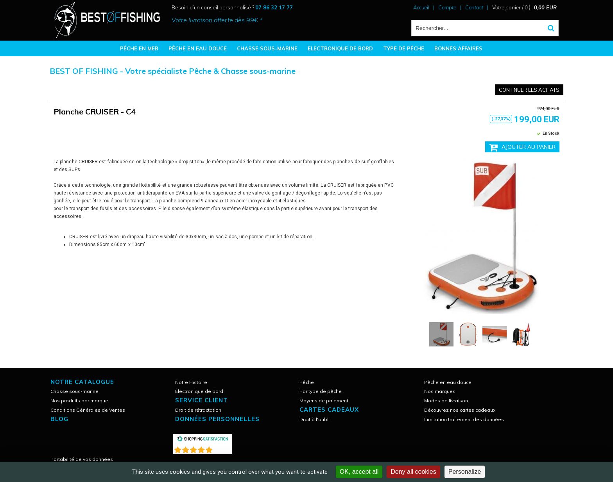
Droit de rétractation (198, 410)
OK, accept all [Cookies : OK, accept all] (359, 471)
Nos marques (439, 391)
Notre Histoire (191, 382)
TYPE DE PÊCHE (403, 48)
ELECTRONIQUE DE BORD (340, 48)
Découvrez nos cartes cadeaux (459, 410)
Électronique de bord (199, 391)
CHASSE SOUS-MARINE (267, 48)
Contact (474, 7)
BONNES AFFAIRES (458, 48)
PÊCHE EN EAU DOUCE (197, 48)
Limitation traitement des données (464, 419)
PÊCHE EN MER (139, 48)
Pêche (306, 382)
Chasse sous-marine (74, 391)
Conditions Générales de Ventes (87, 410)
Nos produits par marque (79, 400)
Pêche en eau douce (447, 382)
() (223, 448)
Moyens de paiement (323, 400)
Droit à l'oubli (314, 419)
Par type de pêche (320, 391)
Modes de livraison (446, 400)
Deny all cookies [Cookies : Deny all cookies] (413, 471)
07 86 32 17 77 (274, 7)
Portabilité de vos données (81, 459)
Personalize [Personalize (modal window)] (464, 471)
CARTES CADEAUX (329, 409)
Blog (59, 419)
